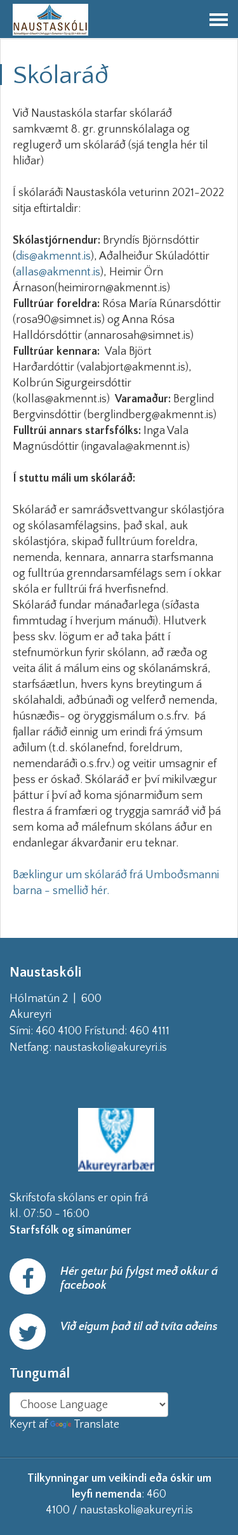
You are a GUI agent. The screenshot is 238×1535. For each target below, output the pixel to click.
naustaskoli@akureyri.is (131, 1047)
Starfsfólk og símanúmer (70, 1230)
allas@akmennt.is (58, 272)
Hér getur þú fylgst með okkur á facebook (139, 1278)
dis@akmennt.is (53, 256)
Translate (84, 1424)
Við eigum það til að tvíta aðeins (139, 1327)
